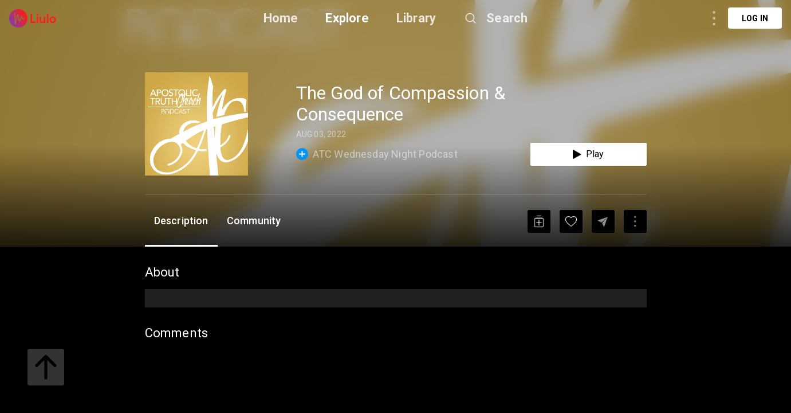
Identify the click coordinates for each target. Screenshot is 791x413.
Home (280, 18)
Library (416, 18)
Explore (346, 18)
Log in (755, 18)
